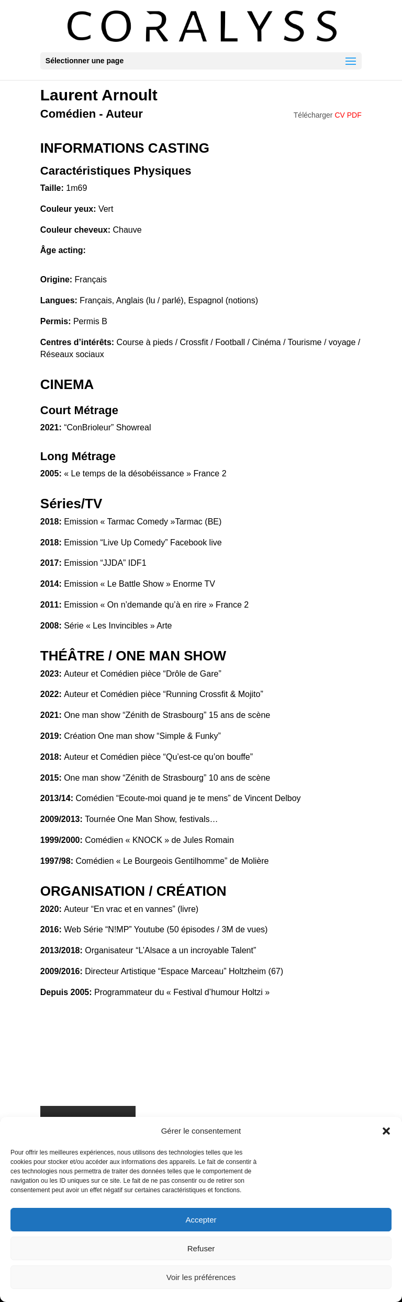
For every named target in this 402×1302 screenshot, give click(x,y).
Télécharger (328, 115)
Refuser (201, 1248)
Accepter (200, 1219)
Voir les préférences (201, 1277)
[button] (386, 1131)
